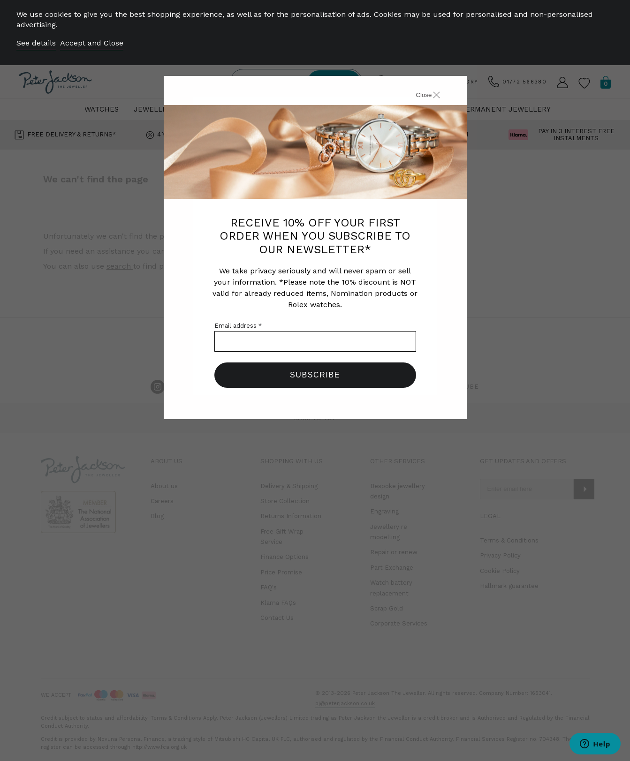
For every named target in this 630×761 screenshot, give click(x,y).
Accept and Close (91, 42)
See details (36, 42)
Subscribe (315, 375)
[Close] (417, 96)
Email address (238, 325)
